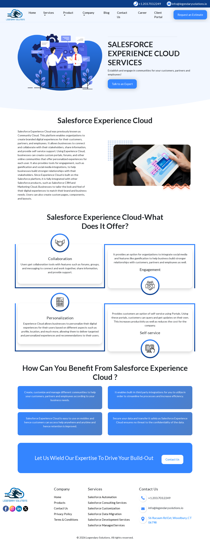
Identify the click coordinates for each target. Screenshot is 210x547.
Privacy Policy (63, 514)
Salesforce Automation (102, 497)
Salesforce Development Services (109, 519)
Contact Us (122, 15)
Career (142, 12)
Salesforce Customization (104, 508)
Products (59, 502)
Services (48, 12)
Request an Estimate (190, 14)
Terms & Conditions (66, 519)
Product (68, 12)
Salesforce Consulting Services (107, 502)
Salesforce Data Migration (105, 514)
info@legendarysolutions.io (187, 4)
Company (88, 12)
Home (32, 12)
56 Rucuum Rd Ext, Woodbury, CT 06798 (170, 520)
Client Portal (158, 15)
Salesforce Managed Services (106, 525)
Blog (106, 12)
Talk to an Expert (122, 84)
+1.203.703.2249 (147, 4)
